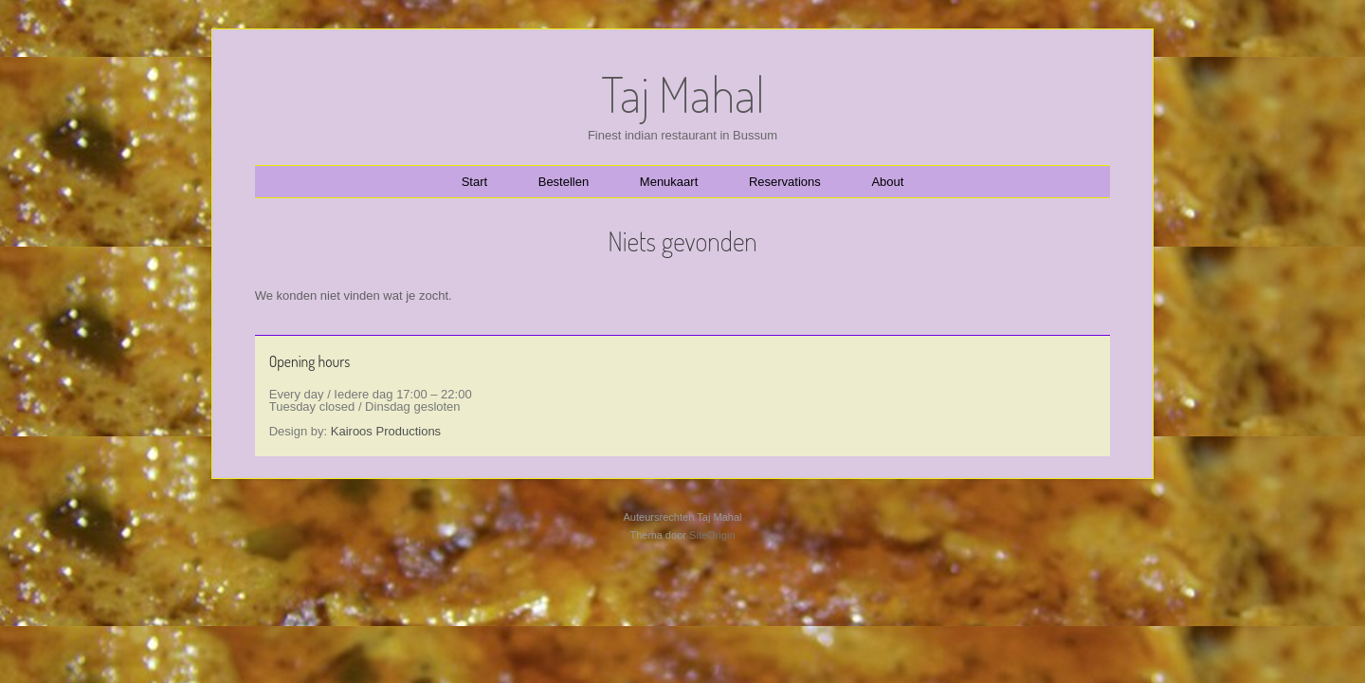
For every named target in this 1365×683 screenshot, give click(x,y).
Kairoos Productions (386, 431)
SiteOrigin (712, 535)
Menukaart (669, 182)
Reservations (785, 182)
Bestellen (563, 182)
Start (474, 182)
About (887, 182)
